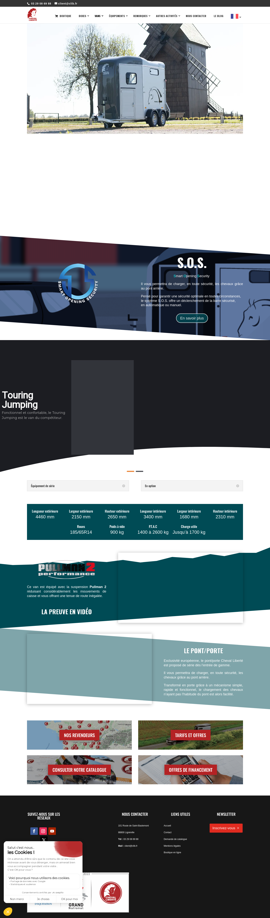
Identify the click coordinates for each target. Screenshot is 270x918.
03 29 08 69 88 (130, 839)
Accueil (167, 825)
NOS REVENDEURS (79, 735)
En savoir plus (192, 318)
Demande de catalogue (175, 839)
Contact (167, 832)
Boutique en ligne (172, 852)
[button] (130, 471)
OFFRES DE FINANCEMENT (190, 769)
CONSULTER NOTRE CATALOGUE (79, 769)
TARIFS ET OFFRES (190, 735)
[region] (135, 407)
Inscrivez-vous (223, 828)
